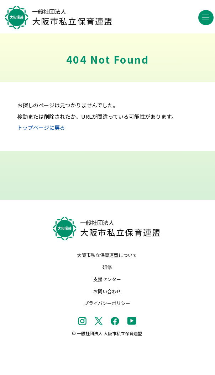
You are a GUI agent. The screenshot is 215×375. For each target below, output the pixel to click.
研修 (107, 267)
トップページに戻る (41, 127)
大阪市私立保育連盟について (107, 255)
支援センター (107, 279)
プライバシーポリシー (107, 303)
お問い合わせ (107, 291)
